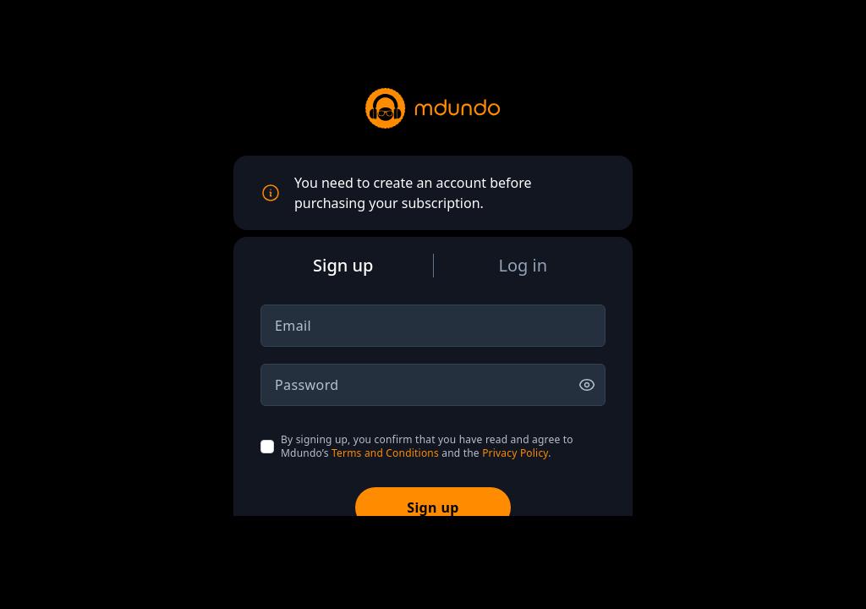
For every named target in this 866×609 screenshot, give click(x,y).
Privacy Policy (515, 453)
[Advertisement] (433, 561)
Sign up (433, 507)
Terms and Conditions (385, 453)
